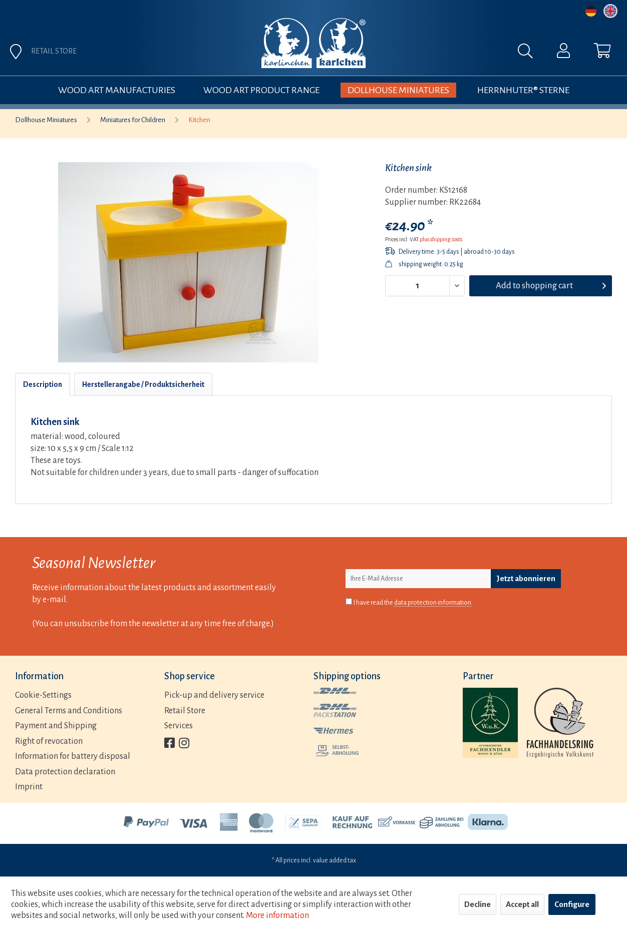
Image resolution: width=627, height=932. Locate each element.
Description (42, 384)
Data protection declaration (65, 771)
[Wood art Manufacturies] (116, 90)
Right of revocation (49, 741)
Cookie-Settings (43, 695)
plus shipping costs (441, 239)
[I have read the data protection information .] (349, 601)
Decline (477, 904)
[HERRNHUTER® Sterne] (523, 90)
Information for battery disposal (72, 756)
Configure (571, 904)
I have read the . (413, 603)
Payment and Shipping (56, 725)
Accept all (522, 904)
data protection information (432, 602)
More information (277, 915)
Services (178, 725)
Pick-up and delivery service (214, 695)
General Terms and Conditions (68, 710)
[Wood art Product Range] (261, 90)
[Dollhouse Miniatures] (398, 90)
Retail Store (184, 710)
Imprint (29, 786)
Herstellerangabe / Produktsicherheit (143, 384)
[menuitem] (417, 54)
